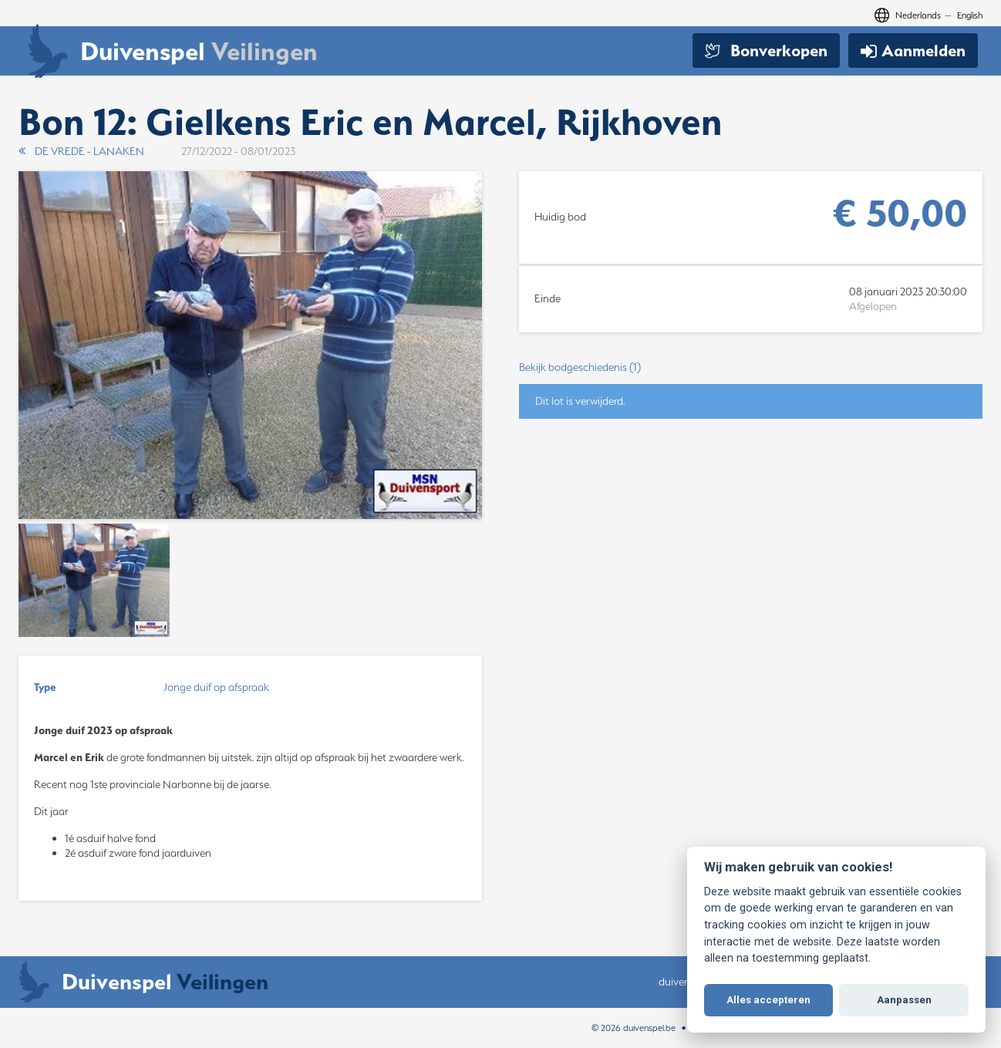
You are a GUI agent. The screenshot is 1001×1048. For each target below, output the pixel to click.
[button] (750, 367)
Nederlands (918, 15)
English (969, 15)
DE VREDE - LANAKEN (81, 151)
